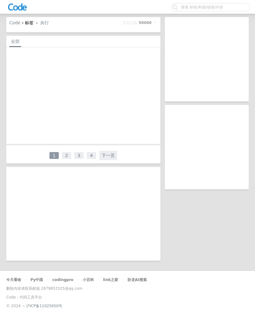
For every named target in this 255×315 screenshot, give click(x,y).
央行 (44, 22)
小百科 (88, 280)
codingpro (62, 280)
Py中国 (36, 280)
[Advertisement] (207, 59)
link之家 (110, 280)
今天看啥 (13, 280)
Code (15, 22)
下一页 (108, 155)
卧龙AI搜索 (137, 280)
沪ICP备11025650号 (44, 306)
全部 (15, 41)
